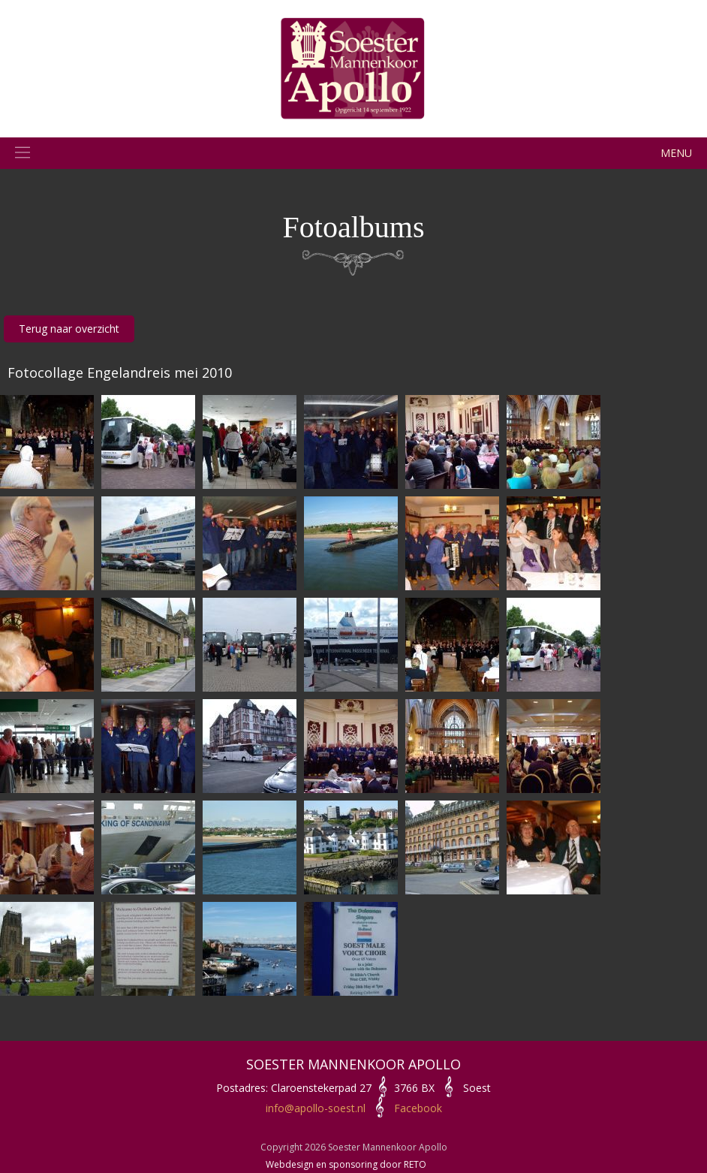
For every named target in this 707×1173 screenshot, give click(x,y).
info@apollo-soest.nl (316, 1108)
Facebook (418, 1108)
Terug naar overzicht (69, 328)
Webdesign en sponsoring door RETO (346, 1164)
